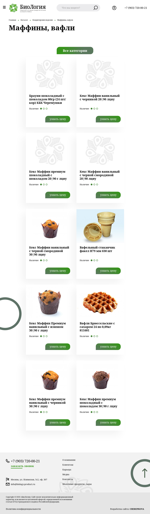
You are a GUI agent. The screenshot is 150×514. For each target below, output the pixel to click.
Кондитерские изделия (43, 20)
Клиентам (67, 464)
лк (114, 8)
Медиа (65, 474)
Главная (12, 20)
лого (27, 8)
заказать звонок (22, 466)
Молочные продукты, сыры (77, 484)
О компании (68, 459)
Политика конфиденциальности (23, 509)
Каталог (24, 20)
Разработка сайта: (127, 509)
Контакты (67, 479)
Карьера (66, 469)
